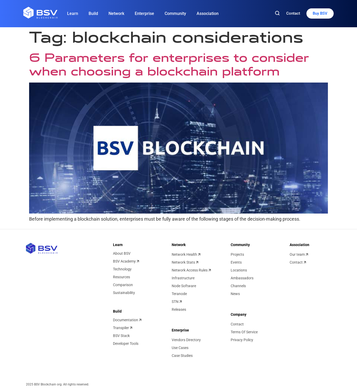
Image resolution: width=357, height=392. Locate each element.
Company (238, 314)
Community (175, 13)
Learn (72, 13)
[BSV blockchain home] (41, 248)
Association (208, 13)
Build (93, 13)
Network (116, 13)
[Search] (277, 13)
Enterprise (144, 13)
